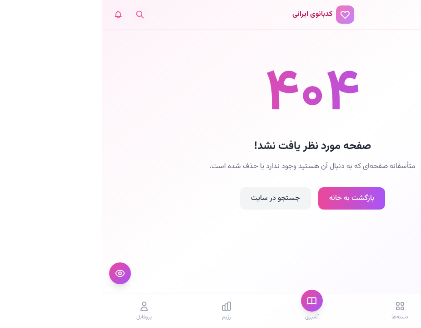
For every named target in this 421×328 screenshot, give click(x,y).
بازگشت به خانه (249, 198)
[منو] (405, 14)
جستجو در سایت (173, 198)
